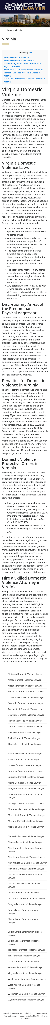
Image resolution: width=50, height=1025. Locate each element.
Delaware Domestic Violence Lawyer (26, 714)
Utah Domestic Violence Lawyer (23, 961)
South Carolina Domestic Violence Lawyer (25, 933)
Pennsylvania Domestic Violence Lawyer (24, 912)
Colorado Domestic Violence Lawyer (26, 703)
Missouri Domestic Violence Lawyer (25, 820)
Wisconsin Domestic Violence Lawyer (26, 993)
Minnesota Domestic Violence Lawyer (26, 809)
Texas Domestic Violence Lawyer (24, 955)
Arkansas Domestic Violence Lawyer (26, 691)
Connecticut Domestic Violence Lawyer (27, 709)
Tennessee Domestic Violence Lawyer (26, 949)
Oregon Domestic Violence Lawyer (25, 904)
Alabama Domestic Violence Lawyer (25, 674)
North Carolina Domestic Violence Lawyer (25, 876)
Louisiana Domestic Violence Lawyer (26, 776)
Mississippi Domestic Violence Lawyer (26, 815)
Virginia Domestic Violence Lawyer (25, 973)
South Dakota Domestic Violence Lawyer (24, 942)
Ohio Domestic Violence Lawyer (23, 892)
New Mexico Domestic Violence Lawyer (27, 862)
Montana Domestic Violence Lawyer (26, 826)
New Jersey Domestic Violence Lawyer (27, 857)
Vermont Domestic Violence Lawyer (25, 967)
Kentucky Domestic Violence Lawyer (26, 771)
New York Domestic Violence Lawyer (26, 868)
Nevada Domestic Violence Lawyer (25, 842)
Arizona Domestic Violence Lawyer (25, 685)
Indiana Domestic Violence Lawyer (25, 753)
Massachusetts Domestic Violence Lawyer (25, 796)
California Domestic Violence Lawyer (26, 697)
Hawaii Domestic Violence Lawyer (24, 732)
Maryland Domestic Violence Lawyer (26, 788)
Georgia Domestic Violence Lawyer (25, 726)
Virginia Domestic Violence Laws (18, 60)
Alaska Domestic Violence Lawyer (24, 679)
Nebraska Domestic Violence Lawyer (26, 836)
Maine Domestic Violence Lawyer (24, 782)
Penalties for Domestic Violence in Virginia (23, 69)
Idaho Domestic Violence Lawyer (24, 738)
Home (9, 30)
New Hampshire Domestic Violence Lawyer (25, 850)
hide (30, 52)
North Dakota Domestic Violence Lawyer (24, 885)
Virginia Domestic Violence (16, 57)
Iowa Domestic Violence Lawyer (23, 759)
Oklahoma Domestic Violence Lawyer (26, 898)
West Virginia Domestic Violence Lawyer (24, 986)
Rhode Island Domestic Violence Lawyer (24, 921)
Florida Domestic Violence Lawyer (25, 720)
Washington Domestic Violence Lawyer (27, 979)
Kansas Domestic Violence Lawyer (25, 765)
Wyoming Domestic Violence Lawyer (26, 999)
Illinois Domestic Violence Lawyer (24, 744)
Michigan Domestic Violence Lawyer (26, 803)
